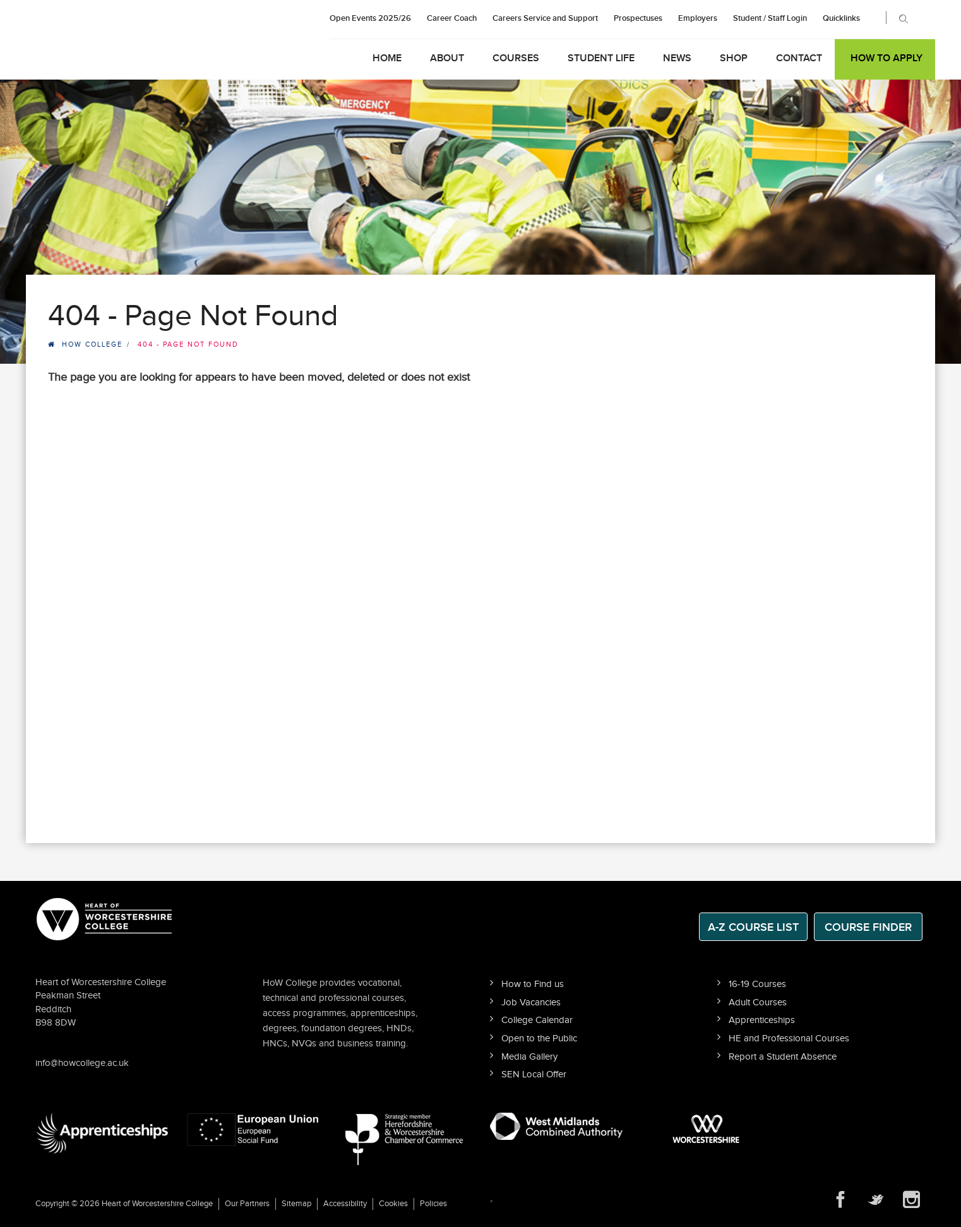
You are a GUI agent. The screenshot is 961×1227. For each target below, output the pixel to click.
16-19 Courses (757, 984)
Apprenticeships (762, 1020)
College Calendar (537, 1020)
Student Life (601, 58)
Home (387, 58)
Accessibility (345, 1204)
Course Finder (868, 927)
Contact (799, 58)
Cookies (393, 1204)
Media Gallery (529, 1056)
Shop (734, 58)
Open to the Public (539, 1038)
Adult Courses (758, 1002)
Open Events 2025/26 (370, 18)
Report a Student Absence (783, 1056)
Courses (515, 58)
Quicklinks (841, 18)
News (677, 58)
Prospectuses (638, 18)
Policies (433, 1204)
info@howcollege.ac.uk (82, 1063)
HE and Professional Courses (789, 1038)
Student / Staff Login (770, 18)
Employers (697, 18)
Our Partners (247, 1204)
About (447, 58)
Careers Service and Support (545, 18)
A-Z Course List (753, 927)
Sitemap (296, 1204)
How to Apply (886, 58)
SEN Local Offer (533, 1074)
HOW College (92, 344)
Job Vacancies (531, 1002)
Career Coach (452, 18)
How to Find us (532, 984)
